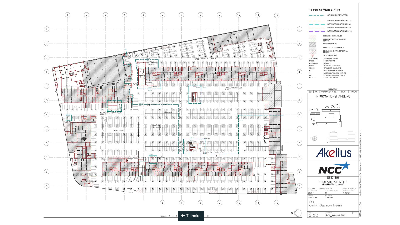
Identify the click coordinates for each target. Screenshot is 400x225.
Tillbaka (191, 215)
